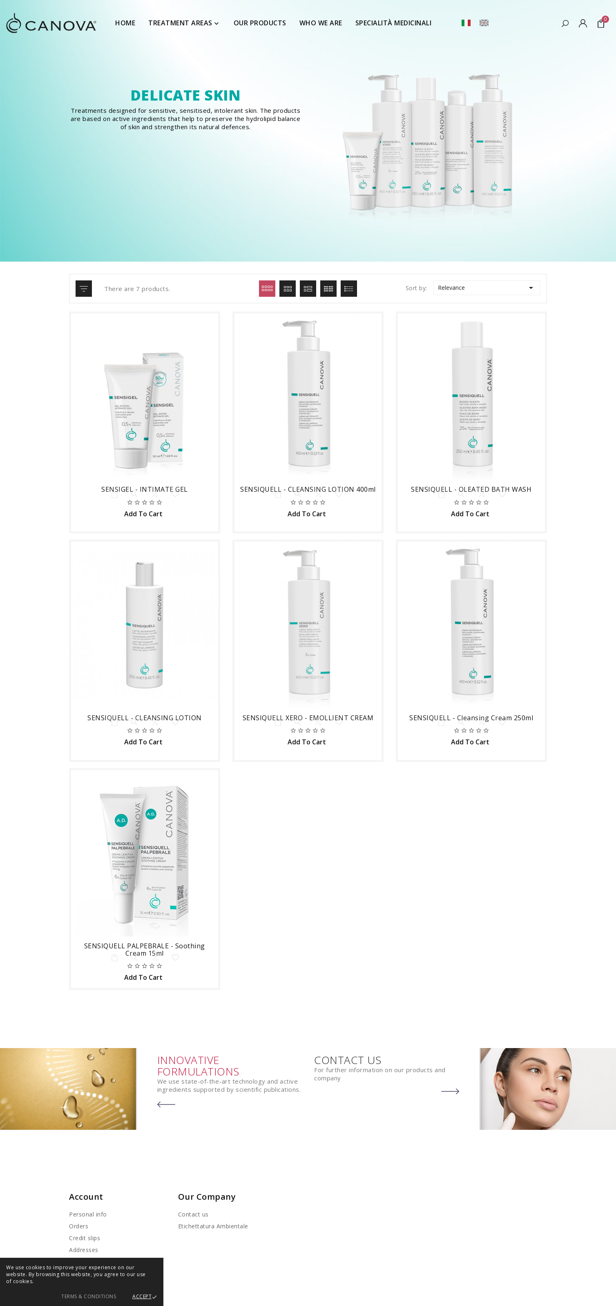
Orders (78, 1226)
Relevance (487, 288)
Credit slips (84, 1238)
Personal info (88, 1214)
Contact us (193, 1214)
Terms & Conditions (88, 1296)
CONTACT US (347, 1060)
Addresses (83, 1250)
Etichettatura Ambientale (213, 1226)
